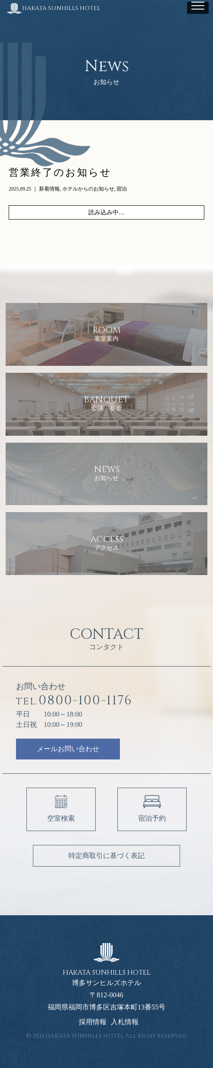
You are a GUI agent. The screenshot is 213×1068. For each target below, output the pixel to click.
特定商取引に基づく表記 (106, 855)
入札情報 (125, 1022)
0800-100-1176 (74, 700)
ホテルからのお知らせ (88, 188)
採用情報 (92, 1022)
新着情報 (49, 188)
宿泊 (121, 188)
